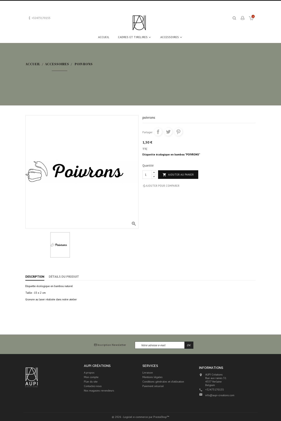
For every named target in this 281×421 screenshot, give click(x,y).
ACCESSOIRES (171, 37)
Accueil (103, 37)
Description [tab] (34, 276)
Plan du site (91, 381)
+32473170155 (214, 389)
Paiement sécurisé (153, 386)
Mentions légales (152, 377)
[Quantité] (147, 174)
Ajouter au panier (178, 175)
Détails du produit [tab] (64, 276)
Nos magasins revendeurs (99, 390)
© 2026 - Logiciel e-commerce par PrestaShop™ (140, 417)
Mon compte (91, 377)
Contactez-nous (93, 386)
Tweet (168, 132)
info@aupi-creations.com (219, 395)
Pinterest (178, 132)
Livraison (147, 372)
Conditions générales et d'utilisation (163, 381)
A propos (89, 372)
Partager (158, 132)
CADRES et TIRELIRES (135, 37)
